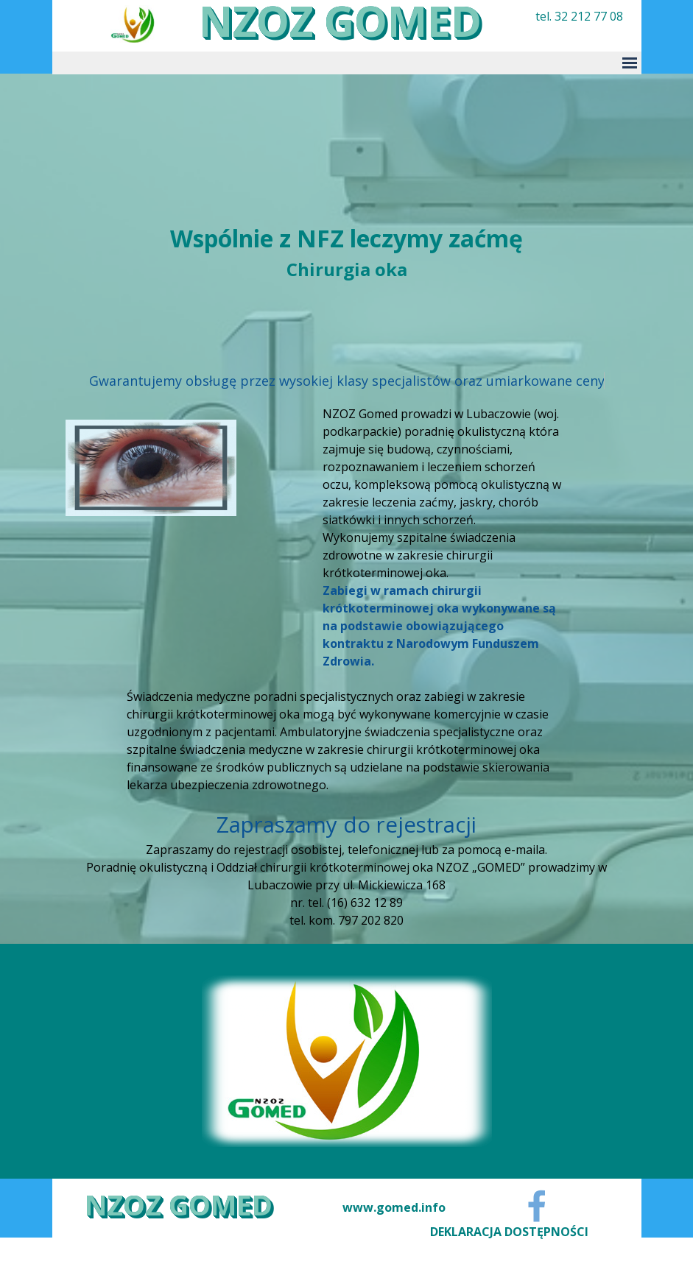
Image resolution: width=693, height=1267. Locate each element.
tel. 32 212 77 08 (579, 16)
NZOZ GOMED (178, 1204)
